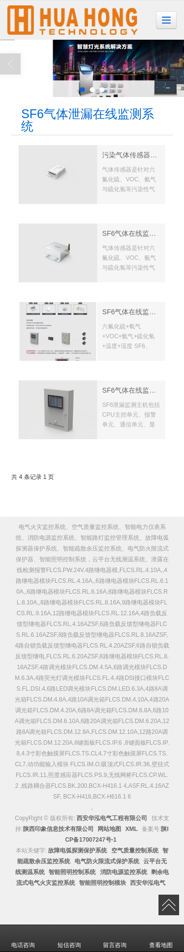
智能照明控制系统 (72, 872)
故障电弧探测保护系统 (77, 850)
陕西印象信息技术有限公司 (58, 829)
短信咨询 (69, 938)
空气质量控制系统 (134, 850)
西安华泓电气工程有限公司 (112, 818)
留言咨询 (115, 938)
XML (131, 829)
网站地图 (109, 829)
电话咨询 (23, 938)
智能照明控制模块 (102, 882)
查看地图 (161, 938)
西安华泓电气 (147, 882)
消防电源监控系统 (123, 872)
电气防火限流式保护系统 (107, 861)
